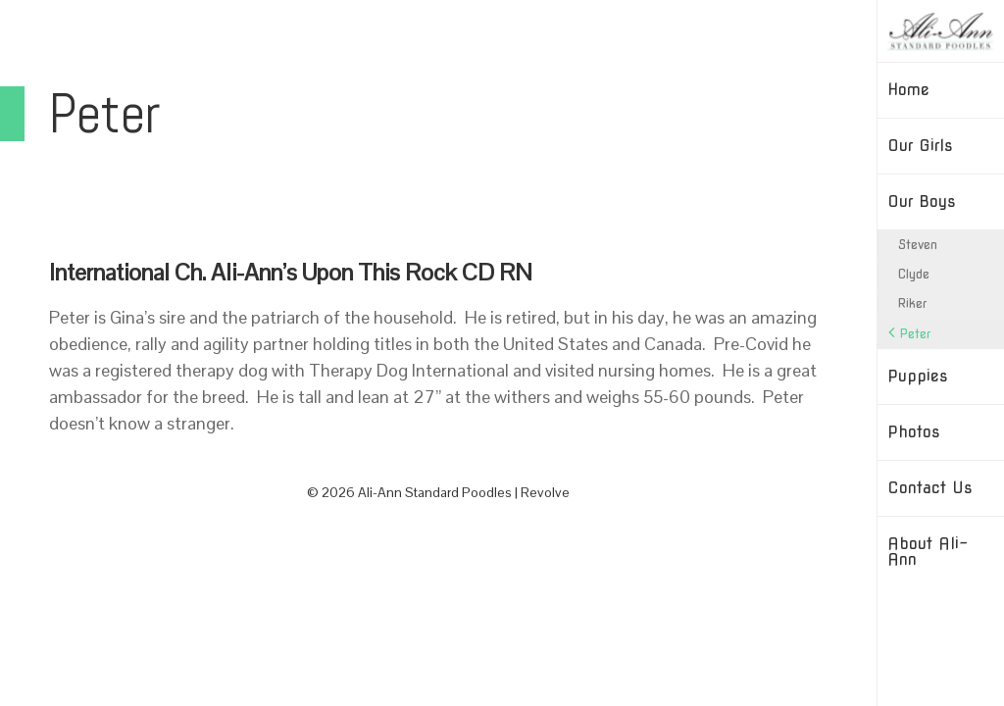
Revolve (545, 492)
